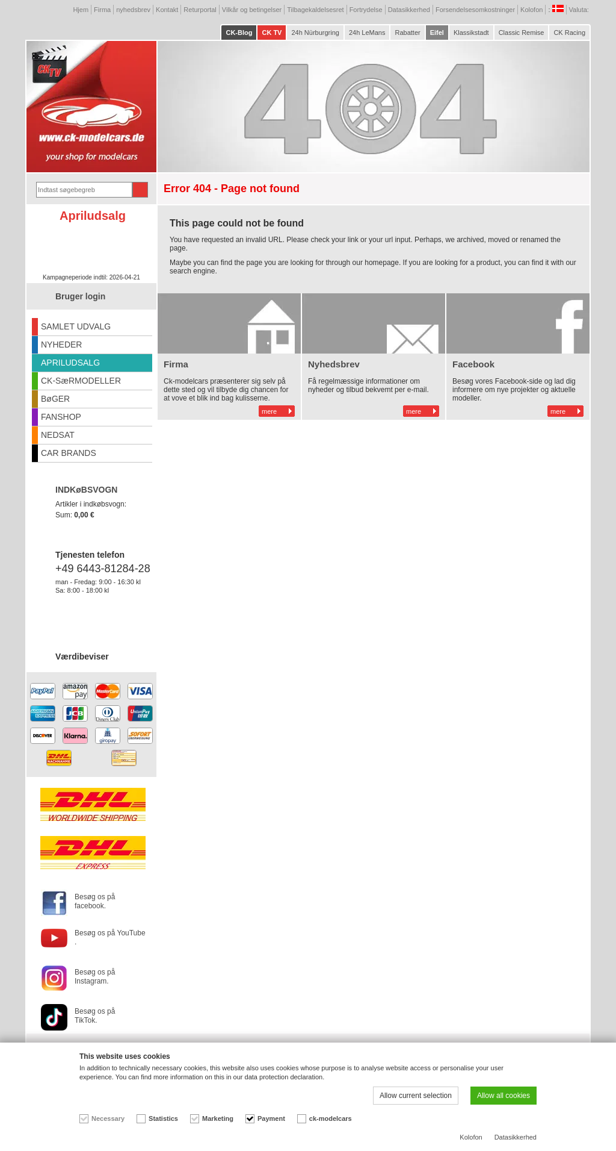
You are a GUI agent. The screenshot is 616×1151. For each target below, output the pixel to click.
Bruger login (80, 296)
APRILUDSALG (70, 362)
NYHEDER (61, 344)
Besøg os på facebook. (95, 901)
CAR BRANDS (68, 453)
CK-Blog (239, 32)
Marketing (217, 1118)
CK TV (272, 32)
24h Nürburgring (315, 32)
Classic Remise (521, 32)
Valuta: (580, 9)
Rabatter (407, 32)
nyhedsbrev (133, 9)
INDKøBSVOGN (86, 489)
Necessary (108, 1118)
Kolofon (531, 9)
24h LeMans (367, 32)
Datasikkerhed (409, 9)
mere (269, 411)
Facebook (473, 364)
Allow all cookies (503, 1095)
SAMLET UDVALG (76, 326)
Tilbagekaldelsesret (315, 9)
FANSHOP (61, 417)
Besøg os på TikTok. (95, 1016)
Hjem (80, 9)
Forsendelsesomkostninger (475, 9)
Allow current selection (416, 1095)
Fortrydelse (366, 9)
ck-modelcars (330, 1118)
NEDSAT (58, 435)
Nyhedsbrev (334, 364)
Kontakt (167, 9)
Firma (102, 9)
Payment (271, 1118)
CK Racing (569, 32)
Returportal (199, 9)
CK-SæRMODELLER (81, 380)
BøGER (55, 399)
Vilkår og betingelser (252, 9)
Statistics (163, 1118)
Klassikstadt (471, 32)
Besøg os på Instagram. (95, 976)
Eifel (437, 32)
